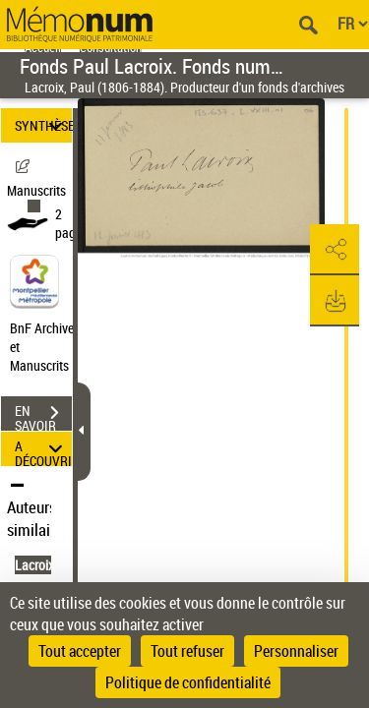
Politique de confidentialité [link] (188, 682)
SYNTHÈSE (43, 125)
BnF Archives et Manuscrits (47, 347)
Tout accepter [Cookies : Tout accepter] (79, 651)
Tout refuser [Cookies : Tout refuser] (187, 651)
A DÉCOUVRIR (43, 449)
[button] (334, 249)
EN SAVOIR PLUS (43, 415)
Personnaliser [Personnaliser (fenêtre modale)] (296, 651)
